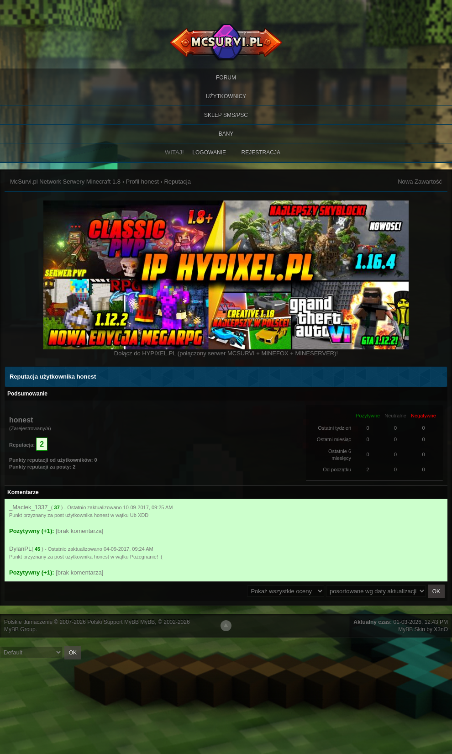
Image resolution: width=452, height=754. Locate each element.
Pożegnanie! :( (146, 556)
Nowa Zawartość (420, 181)
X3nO (441, 629)
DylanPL (20, 548)
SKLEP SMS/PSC (226, 115)
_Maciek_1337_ (30, 507)
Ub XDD (139, 515)
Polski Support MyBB (113, 622)
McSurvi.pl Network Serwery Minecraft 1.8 (65, 181)
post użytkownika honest (81, 515)
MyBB (147, 622)
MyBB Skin (411, 629)
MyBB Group (20, 629)
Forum (226, 77)
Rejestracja (261, 152)
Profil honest (142, 181)
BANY (226, 134)
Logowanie (209, 152)
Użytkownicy (226, 96)
